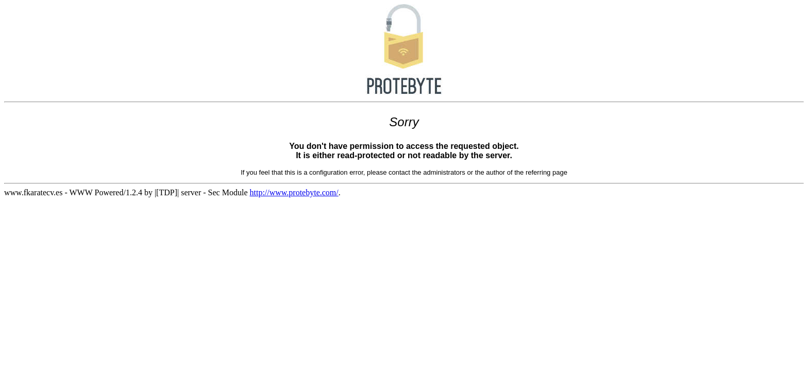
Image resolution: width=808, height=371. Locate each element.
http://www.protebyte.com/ (293, 192)
